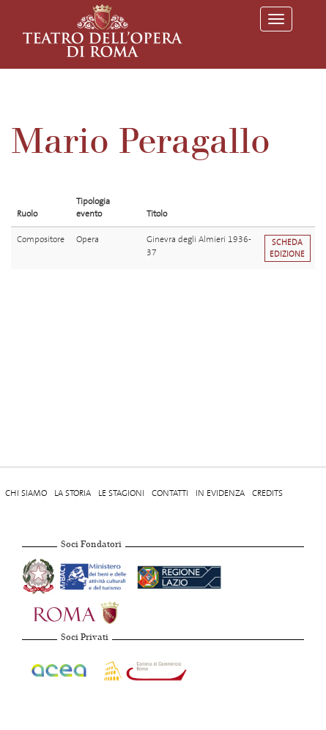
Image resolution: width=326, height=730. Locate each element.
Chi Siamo (26, 493)
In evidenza (220, 493)
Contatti (170, 493)
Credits (267, 493)
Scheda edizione (287, 248)
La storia (72, 493)
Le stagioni (121, 493)
